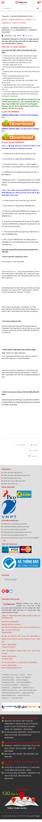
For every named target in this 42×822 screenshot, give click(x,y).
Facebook (21, 445)
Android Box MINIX (8, 680)
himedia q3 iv (6, 687)
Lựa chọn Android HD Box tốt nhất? (14, 529)
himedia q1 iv (24, 685)
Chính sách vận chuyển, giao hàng (14, 481)
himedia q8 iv (16, 687)
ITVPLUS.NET (10, 579)
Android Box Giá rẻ (8, 677)
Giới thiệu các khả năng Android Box (15, 524)
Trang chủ (5, 16)
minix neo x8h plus (23, 695)
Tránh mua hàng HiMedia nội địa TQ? (15, 535)
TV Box (29, 675)
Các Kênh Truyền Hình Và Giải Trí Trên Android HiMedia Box (21, 539)
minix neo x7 (6, 698)
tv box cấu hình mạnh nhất (27, 690)
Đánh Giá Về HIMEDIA (23, 682)
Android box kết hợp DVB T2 (11, 693)
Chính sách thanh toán (10, 484)
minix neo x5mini (17, 698)
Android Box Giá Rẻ (8, 682)
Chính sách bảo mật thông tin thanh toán (16, 475)
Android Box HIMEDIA (23, 677)
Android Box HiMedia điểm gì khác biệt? (16, 526)
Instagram (33, 456)
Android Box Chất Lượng (10, 675)
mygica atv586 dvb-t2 (9, 695)
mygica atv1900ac (28, 693)
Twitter (34, 445)
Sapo (38, 816)
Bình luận (27, 36)
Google (33, 450)
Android (22, 675)
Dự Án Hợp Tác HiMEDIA (10, 685)
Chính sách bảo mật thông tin (12, 472)
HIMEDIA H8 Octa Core (9, 690)
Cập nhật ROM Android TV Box (21, 16)
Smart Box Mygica (22, 680)
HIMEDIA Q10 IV (28, 687)
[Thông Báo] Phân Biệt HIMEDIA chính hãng (17, 532)
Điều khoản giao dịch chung (12, 478)
